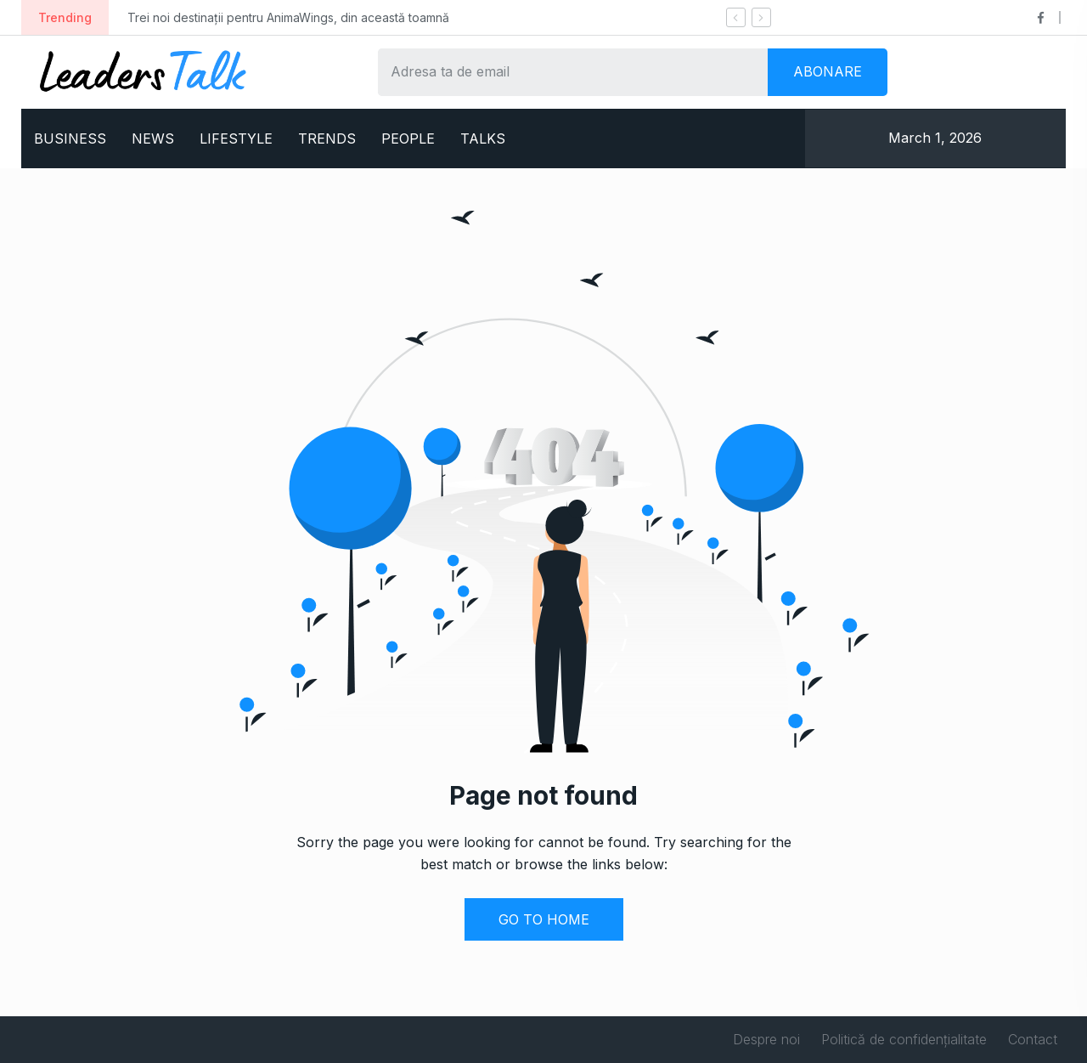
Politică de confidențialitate (904, 1039)
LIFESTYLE (236, 138)
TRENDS (327, 138)
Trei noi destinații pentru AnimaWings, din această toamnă (288, 17)
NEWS (153, 138)
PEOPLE (408, 138)
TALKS (482, 138)
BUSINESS (70, 138)
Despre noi (766, 1039)
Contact (1032, 1039)
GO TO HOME (543, 919)
